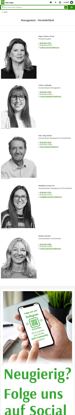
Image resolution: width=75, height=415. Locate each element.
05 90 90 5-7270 (45, 192)
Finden (65, 7)
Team (5, 12)
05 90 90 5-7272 (46, 43)
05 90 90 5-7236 (45, 142)
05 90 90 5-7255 (46, 244)
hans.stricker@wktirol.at (49, 147)
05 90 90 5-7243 (45, 92)
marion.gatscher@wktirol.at (50, 249)
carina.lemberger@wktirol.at (50, 96)
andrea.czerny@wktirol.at (49, 47)
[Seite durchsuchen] (34, 7)
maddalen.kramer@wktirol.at (51, 197)
